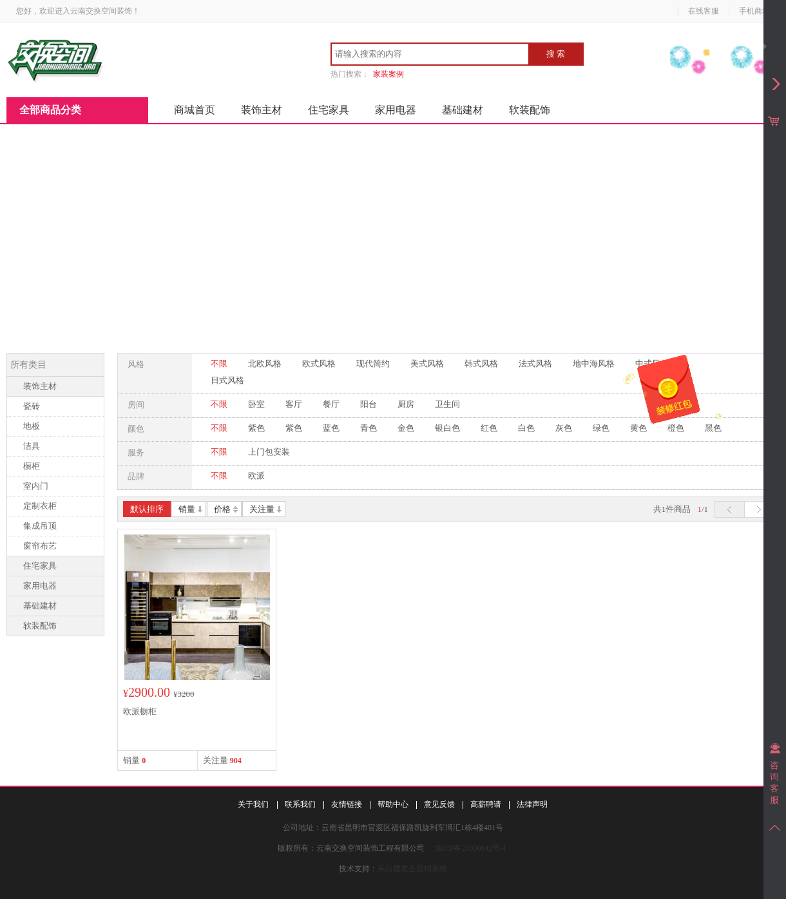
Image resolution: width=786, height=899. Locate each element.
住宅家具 (328, 109)
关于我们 (253, 804)
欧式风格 (319, 363)
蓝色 (331, 428)
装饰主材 (261, 109)
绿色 (601, 428)
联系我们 (300, 804)
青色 (368, 428)
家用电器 (395, 109)
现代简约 (373, 363)
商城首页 (194, 109)
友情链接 (346, 804)
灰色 (563, 428)
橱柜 (31, 466)
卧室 (256, 404)
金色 (406, 428)
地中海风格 (594, 363)
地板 (31, 426)
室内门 (35, 486)
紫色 (256, 428)
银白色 (447, 428)
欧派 (256, 475)
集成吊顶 (40, 526)
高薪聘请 (485, 804)
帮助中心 (393, 804)
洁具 (31, 446)
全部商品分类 (50, 109)
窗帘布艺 (40, 546)
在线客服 (703, 10)
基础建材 (462, 109)
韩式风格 (481, 363)
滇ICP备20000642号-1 (470, 848)
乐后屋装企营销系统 (412, 868)
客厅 (293, 404)
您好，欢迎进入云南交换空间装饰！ (78, 10)
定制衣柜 (40, 506)
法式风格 (535, 363)
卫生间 (447, 404)
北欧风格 (265, 363)
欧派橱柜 (140, 711)
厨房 (406, 404)
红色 (489, 428)
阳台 (368, 404)
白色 (526, 428)
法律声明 (532, 804)
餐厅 (331, 404)
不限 (219, 363)
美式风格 (427, 363)
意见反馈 (439, 804)
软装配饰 (529, 109)
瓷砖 (31, 406)
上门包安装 (269, 452)
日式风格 (227, 380)
